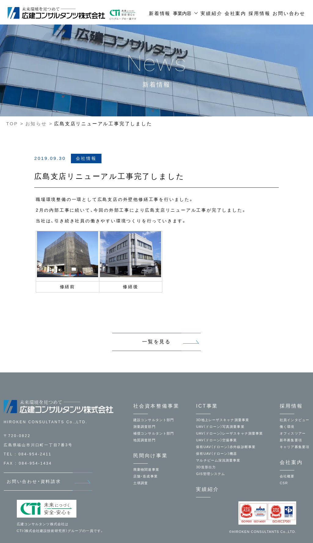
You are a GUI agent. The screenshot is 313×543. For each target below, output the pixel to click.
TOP (12, 123)
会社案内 (235, 13)
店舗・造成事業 (145, 476)
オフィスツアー (293, 433)
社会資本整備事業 (156, 406)
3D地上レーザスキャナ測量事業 (222, 420)
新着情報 (160, 13)
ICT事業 (207, 406)
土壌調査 (140, 483)
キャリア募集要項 (294, 447)
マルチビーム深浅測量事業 (218, 460)
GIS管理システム (210, 474)
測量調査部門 (144, 426)
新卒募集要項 (291, 440)
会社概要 (287, 476)
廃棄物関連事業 (146, 469)
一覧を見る (156, 341)
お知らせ (36, 123)
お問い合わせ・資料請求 (34, 481)
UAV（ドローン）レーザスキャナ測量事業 (229, 433)
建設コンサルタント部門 (153, 420)
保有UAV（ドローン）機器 (216, 453)
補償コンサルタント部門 (153, 433)
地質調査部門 (144, 440)
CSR (284, 483)
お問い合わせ (289, 13)
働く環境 (287, 426)
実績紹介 (211, 13)
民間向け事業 (150, 455)
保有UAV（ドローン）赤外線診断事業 (226, 447)
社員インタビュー (294, 420)
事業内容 (182, 13)
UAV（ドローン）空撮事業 (216, 440)
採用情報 (259, 13)
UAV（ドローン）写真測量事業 (220, 426)
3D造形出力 (206, 467)
